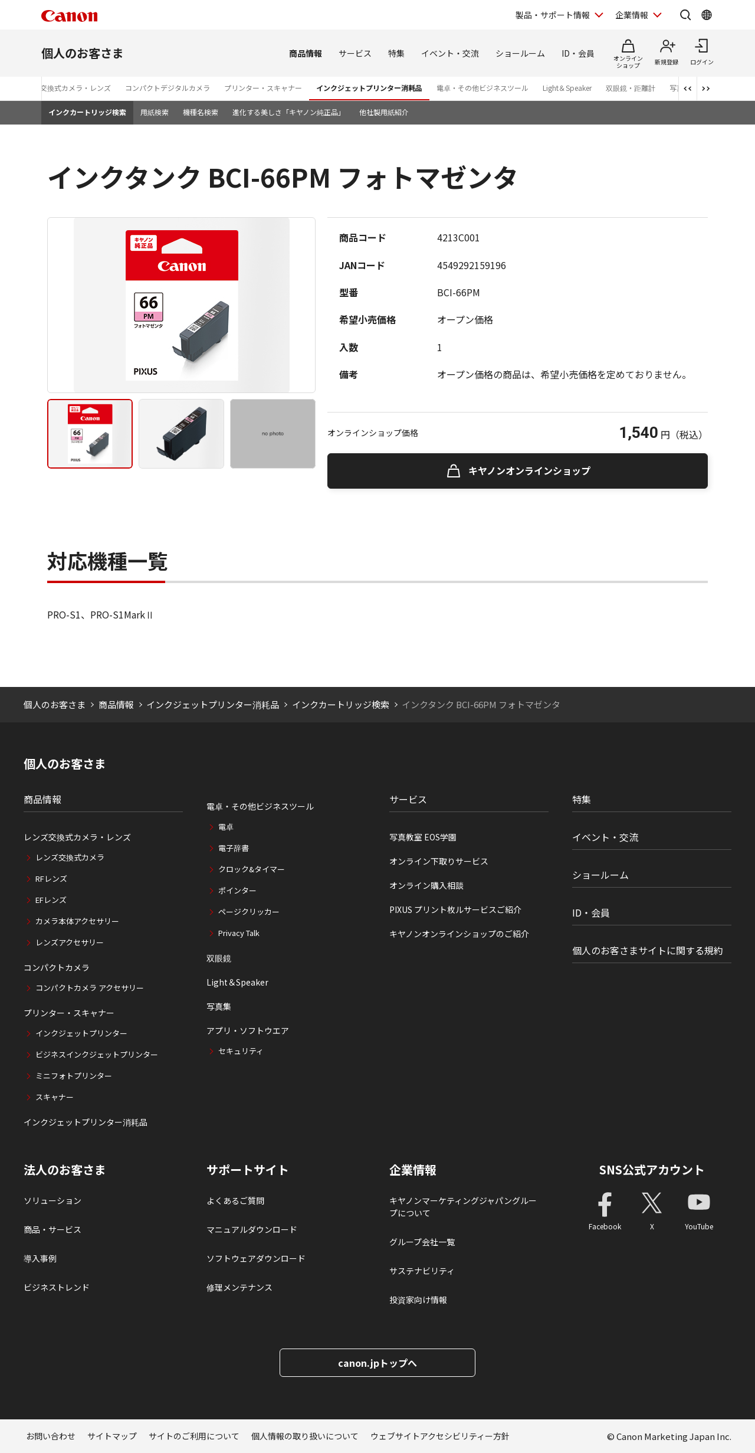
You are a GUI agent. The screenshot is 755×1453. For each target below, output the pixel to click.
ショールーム (520, 53)
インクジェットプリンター (81, 1033)
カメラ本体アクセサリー (77, 921)
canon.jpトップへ (377, 1363)
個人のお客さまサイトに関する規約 (647, 950)
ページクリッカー (249, 911)
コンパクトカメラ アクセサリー (89, 987)
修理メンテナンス (239, 1287)
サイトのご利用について (194, 1436)
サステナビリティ (422, 1271)
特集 (396, 53)
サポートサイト (247, 1169)
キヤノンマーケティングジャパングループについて (463, 1207)
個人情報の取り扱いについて (305, 1436)
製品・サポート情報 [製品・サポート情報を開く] (553, 15)
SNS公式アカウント (652, 1169)
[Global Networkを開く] (707, 15)
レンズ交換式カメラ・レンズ (65, 88)
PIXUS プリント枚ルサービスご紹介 (455, 909)
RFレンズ (51, 878)
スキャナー (54, 1096)
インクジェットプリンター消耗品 (369, 88)
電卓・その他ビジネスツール (482, 88)
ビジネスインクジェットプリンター (96, 1054)
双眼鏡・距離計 (630, 88)
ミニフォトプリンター (73, 1075)
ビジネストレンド (57, 1287)
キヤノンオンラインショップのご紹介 (459, 934)
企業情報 (412, 1169)
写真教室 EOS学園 (423, 837)
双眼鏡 (218, 958)
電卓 (226, 826)
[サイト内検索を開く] (685, 15)
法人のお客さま (65, 1169)
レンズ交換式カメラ (69, 857)
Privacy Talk (239, 932)
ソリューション (52, 1200)
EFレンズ (51, 899)
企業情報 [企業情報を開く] (631, 15)
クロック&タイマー (251, 869)
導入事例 (40, 1258)
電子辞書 (233, 847)
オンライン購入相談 (426, 885)
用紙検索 (154, 112)
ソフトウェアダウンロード (256, 1258)
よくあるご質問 (235, 1200)
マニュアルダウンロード (251, 1229)
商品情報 (305, 53)
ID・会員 (578, 53)
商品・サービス (52, 1229)
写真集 (218, 1006)
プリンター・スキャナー (263, 88)
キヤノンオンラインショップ (529, 470)
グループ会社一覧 (422, 1242)
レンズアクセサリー (69, 942)
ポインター (237, 890)
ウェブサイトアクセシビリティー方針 (440, 1436)
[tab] (90, 434)
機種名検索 (200, 112)
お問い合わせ (51, 1436)
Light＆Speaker (567, 88)
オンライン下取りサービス (438, 861)
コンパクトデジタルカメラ (167, 88)
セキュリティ (241, 1050)
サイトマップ (112, 1436)
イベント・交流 (450, 53)
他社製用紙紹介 (384, 112)
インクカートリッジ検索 (87, 112)
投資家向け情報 (418, 1299)
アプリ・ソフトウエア (247, 1030)
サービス (355, 53)
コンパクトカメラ (57, 967)
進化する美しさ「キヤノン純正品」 (288, 112)
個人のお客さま (82, 52)
